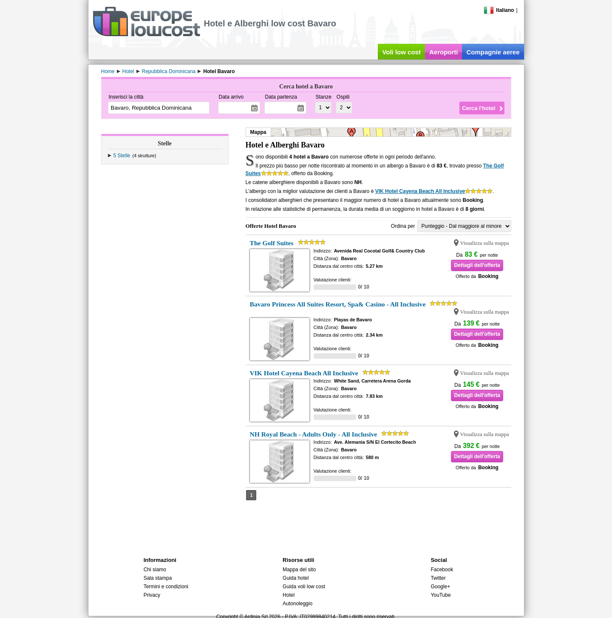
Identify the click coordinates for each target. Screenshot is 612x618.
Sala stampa (158, 578)
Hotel (289, 595)
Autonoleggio (297, 604)
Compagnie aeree (492, 52)
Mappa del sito (299, 570)
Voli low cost (401, 52)
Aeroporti (443, 52)
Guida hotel (296, 578)
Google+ (440, 587)
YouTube (440, 595)
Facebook (442, 570)
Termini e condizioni (166, 587)
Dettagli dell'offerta (477, 265)
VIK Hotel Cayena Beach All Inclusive (420, 191)
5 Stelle (121, 156)
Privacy (152, 595)
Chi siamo (155, 570)
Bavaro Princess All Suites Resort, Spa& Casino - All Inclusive (338, 304)
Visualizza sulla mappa (484, 243)
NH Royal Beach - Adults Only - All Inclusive (313, 434)
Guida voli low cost (304, 587)
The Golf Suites (272, 243)
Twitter (438, 578)
